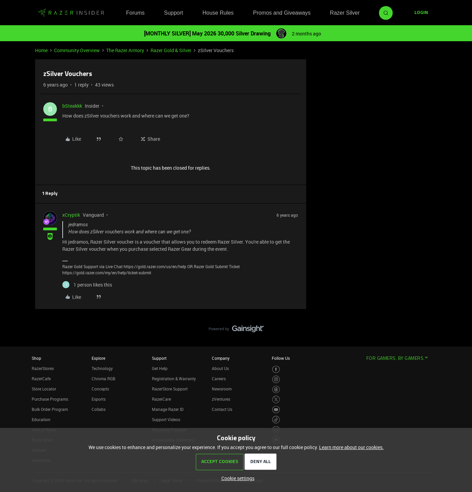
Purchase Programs (50, 399)
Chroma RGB (103, 378)
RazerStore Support (170, 388)
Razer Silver (345, 13)
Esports (99, 399)
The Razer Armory (125, 50)
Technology (102, 368)
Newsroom (222, 388)
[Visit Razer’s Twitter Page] (276, 399)
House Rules (218, 13)
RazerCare (161, 399)
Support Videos (166, 419)
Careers (219, 378)
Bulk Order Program (50, 409)
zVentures (221, 399)
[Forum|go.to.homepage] (71, 13)
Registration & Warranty (174, 378)
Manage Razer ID (168, 409)
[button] (421, 13)
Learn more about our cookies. (351, 447)
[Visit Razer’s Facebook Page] (276, 369)
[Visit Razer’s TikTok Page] (276, 419)
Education (41, 419)
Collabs (99, 409)
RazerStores (43, 368)
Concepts (100, 388)
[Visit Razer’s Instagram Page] (276, 379)
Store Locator (44, 388)
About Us (220, 368)
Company (221, 358)
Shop (36, 358)
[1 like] (87, 284)
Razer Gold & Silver (171, 50)
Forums (135, 13)
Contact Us (222, 409)
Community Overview (77, 50)
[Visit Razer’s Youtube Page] (276, 409)
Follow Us (281, 358)
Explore (98, 358)
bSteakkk (72, 106)
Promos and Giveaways (282, 13)
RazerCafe (41, 378)
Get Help (160, 368)
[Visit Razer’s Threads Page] (276, 389)
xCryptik (71, 215)
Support (173, 13)
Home (41, 50)
